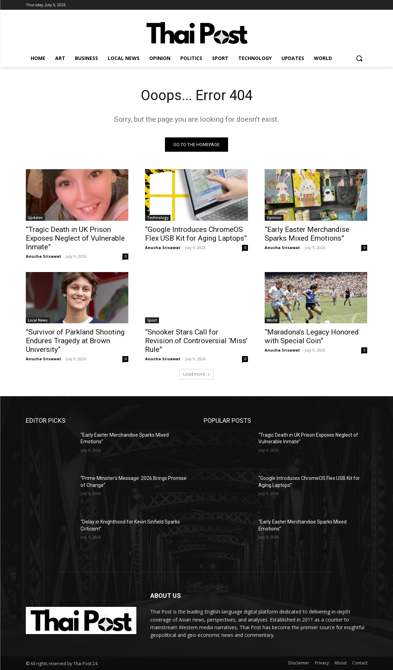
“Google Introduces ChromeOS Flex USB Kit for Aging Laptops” (196, 233)
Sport (152, 320)
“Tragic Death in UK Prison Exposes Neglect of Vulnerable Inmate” (75, 238)
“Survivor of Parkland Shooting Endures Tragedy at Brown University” (75, 341)
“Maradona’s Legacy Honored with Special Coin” (312, 336)
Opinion (274, 217)
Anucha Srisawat (43, 255)
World (272, 320)
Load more (196, 374)
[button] (359, 58)
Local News (38, 320)
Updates (35, 217)
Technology (157, 217)
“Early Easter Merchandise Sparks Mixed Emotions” (307, 233)
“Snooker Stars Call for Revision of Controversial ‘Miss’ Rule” (196, 341)
